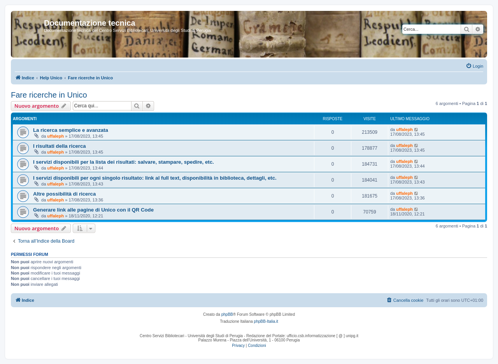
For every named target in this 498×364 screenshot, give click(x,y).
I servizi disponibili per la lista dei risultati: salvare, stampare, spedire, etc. (123, 162)
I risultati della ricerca (59, 146)
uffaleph (55, 136)
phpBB (227, 314)
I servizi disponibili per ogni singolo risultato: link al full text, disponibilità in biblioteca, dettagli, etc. (155, 178)
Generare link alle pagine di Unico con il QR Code (93, 210)
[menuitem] (474, 66)
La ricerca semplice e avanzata (70, 130)
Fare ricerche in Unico (49, 95)
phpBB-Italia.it (266, 321)
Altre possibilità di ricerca (64, 194)
